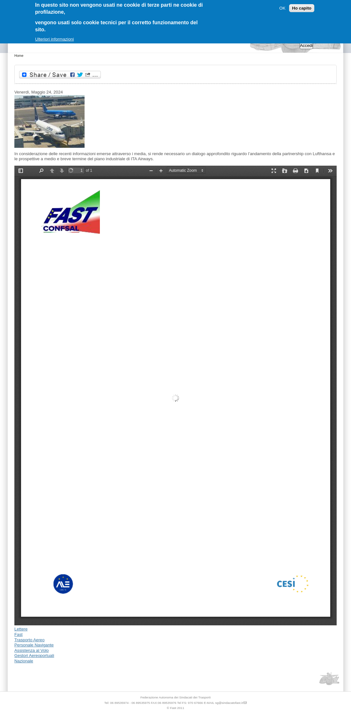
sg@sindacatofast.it (229, 703)
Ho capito (301, 8)
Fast (18, 634)
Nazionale (23, 661)
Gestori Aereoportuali (34, 655)
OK (282, 8)
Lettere (20, 629)
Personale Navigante (34, 645)
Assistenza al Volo (31, 650)
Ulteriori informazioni (54, 39)
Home (18, 55)
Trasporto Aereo (29, 639)
